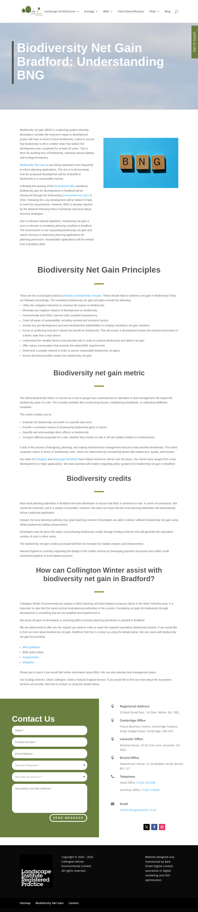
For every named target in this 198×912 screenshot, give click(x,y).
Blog (168, 11)
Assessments (30, 657)
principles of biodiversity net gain (82, 295)
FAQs (152, 11)
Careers (74, 903)
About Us (29, 11)
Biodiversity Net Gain (33, 164)
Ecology (89, 11)
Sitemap (25, 903)
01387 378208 (151, 790)
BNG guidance (31, 647)
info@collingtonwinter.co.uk (138, 810)
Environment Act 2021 (75, 195)
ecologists (41, 459)
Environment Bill (64, 186)
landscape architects (65, 459)
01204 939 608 (146, 782)
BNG (106, 11)
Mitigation (28, 662)
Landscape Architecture (59, 11)
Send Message (68, 817)
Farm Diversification (131, 11)
